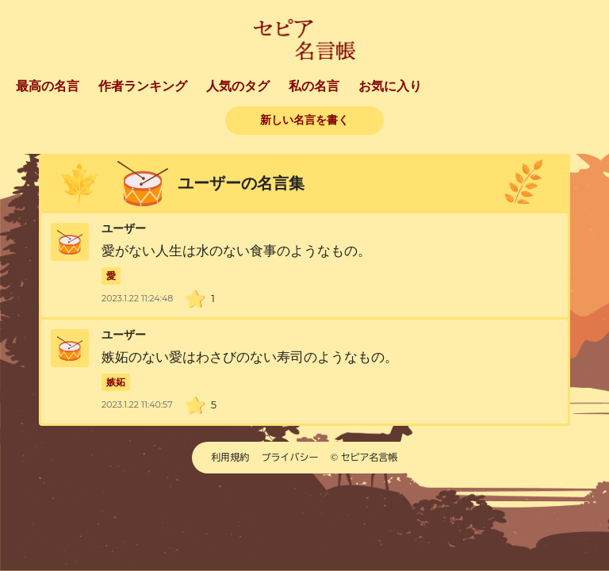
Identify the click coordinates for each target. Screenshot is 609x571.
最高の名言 (47, 86)
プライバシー (290, 457)
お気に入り (390, 86)
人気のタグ (238, 86)
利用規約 (231, 457)
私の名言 (314, 86)
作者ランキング (142, 86)
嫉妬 (115, 382)
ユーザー (124, 229)
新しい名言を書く (304, 120)
